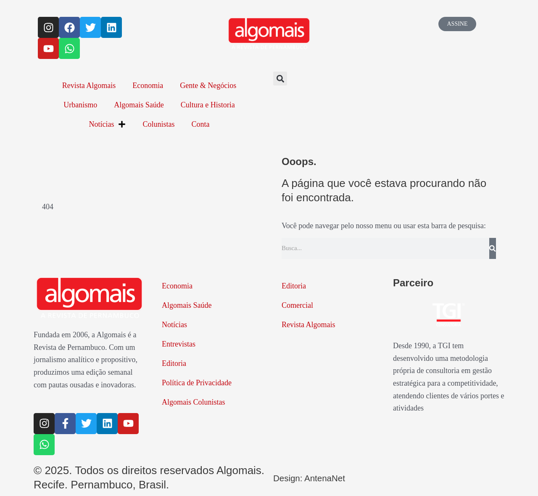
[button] (280, 78)
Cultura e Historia (208, 105)
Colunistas (158, 124)
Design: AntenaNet (318, 477)
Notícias (107, 124)
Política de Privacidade (197, 383)
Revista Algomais (89, 85)
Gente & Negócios (208, 85)
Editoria (174, 363)
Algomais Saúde (139, 105)
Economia (147, 85)
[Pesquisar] (492, 248)
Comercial (297, 305)
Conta (201, 124)
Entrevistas (178, 344)
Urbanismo (80, 105)
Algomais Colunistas (193, 402)
